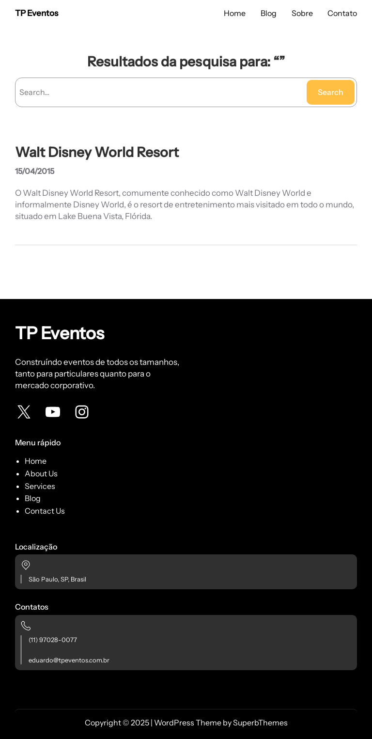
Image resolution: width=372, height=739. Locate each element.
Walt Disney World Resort (97, 152)
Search (330, 92)
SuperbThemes (260, 722)
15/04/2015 (34, 171)
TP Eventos (36, 13)
